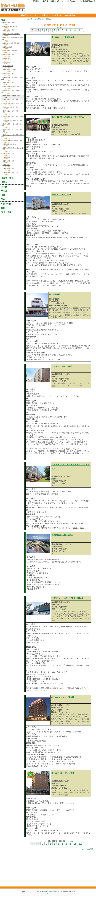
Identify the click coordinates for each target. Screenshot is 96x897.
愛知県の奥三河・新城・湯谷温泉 (12, 120)
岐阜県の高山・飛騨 (8, 30)
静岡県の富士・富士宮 (9, 82)
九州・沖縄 (6, 212)
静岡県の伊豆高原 (8, 66)
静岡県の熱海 (6, 58)
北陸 (3, 195)
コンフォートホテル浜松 (61, 366)
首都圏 (4, 186)
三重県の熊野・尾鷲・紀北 (10, 172)
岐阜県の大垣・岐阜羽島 (10, 50)
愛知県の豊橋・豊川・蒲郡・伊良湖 (13, 116)
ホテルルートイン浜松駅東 (62, 37)
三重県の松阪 (6, 157)
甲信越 (4, 191)
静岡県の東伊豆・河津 (9, 69)
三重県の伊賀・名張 (8, 153)
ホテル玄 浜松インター (61, 195)
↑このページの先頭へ (87, 849)
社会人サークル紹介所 (34, 19)
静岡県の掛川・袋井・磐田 (10, 99)
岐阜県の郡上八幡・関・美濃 (11, 43)
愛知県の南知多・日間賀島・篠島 (12, 140)
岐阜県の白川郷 (7, 47)
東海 (47, 19)
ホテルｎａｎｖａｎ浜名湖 (62, 697)
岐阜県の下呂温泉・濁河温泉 (11, 34)
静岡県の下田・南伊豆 (9, 73)
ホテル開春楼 (54, 294)
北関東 (4, 182)
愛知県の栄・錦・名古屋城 (10, 107)
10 (75, 30)
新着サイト (46, 15)
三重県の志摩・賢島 (8, 168)
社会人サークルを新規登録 (65, 15)
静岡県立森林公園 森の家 (62, 535)
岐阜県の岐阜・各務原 (9, 22)
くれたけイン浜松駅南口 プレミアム (67, 117)
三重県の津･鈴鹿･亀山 (9, 144)
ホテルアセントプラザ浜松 (62, 773)
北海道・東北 (7, 178)
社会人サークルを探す (29, 15)
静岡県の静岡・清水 (8, 54)
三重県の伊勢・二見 (8, 161)
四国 (3, 208)
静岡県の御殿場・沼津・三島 (11, 86)
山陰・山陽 (6, 203)
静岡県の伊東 (6, 62)
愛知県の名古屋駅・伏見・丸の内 (12, 103)
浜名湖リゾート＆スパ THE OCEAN (67, 598)
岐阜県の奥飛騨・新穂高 (10, 26)
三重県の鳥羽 (6, 165)
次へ (80, 30)
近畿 (3, 199)
